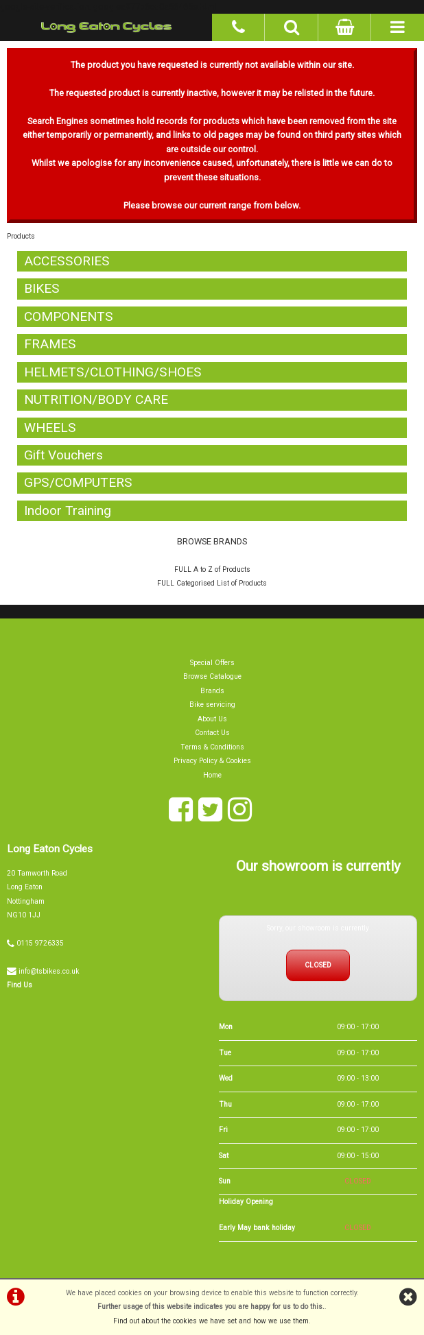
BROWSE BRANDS (212, 542)
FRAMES (50, 344)
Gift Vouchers (63, 455)
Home (212, 775)
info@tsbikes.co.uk (49, 971)
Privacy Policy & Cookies (212, 760)
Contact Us (212, 733)
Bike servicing (212, 705)
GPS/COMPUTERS (78, 483)
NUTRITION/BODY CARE (96, 399)
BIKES (42, 289)
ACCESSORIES (67, 261)
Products (21, 236)
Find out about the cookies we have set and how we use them (211, 1320)
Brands (212, 690)
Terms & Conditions (212, 747)
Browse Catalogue (212, 677)
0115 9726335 (40, 943)
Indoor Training (67, 510)
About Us (212, 718)
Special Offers (212, 662)
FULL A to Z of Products (212, 569)
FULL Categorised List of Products (212, 583)
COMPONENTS (68, 316)
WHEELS (50, 427)
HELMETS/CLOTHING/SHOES (113, 372)
